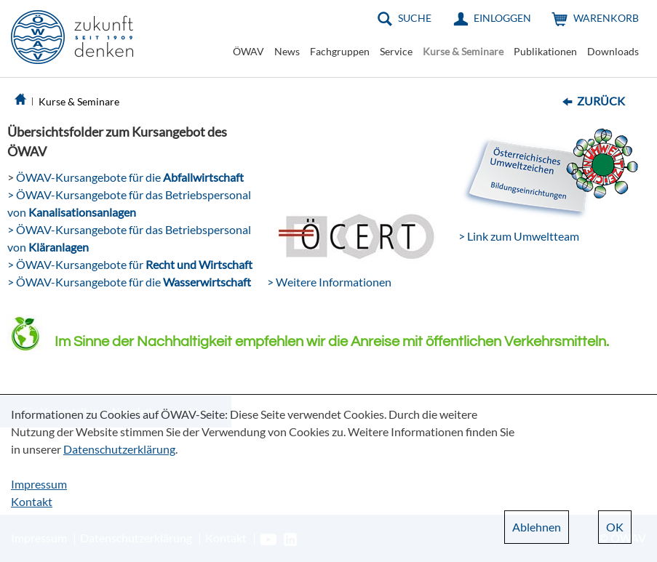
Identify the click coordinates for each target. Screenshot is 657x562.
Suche (414, 18)
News (287, 51)
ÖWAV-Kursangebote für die (129, 177)
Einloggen (502, 18)
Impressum (39, 484)
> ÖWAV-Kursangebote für (129, 264)
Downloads (613, 51)
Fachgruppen (340, 51)
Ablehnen (536, 527)
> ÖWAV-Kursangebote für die (129, 282)
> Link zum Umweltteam (518, 236)
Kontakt (31, 501)
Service (396, 51)
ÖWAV (248, 51)
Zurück (601, 101)
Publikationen (545, 51)
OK (615, 527)
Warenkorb (606, 18)
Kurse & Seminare (463, 51)
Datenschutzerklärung (119, 449)
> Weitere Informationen (329, 282)
